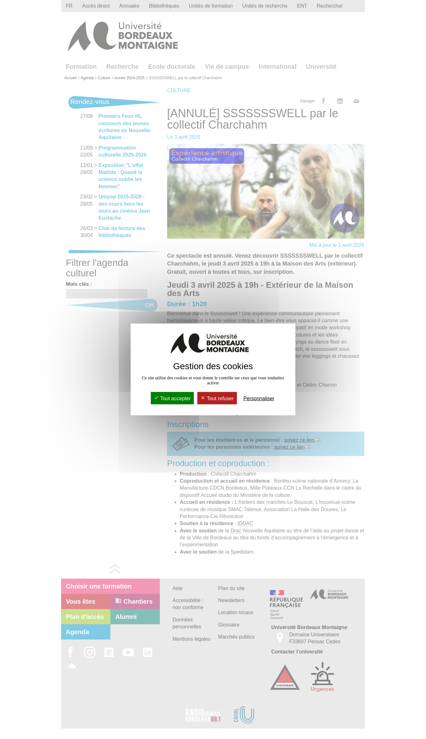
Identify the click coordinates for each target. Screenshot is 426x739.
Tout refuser (217, 398)
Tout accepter (172, 398)
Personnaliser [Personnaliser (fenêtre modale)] (258, 398)
